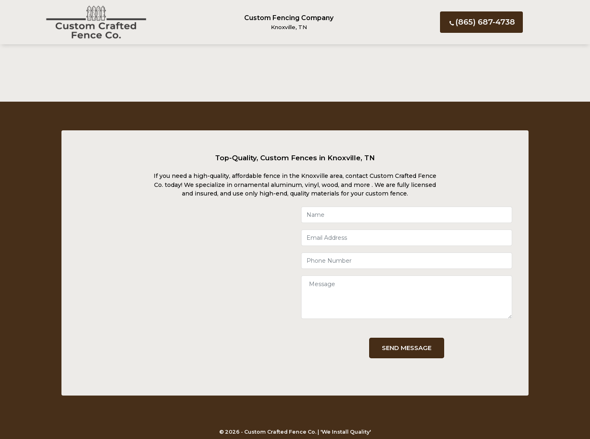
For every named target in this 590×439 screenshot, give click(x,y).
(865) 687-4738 (481, 22)
